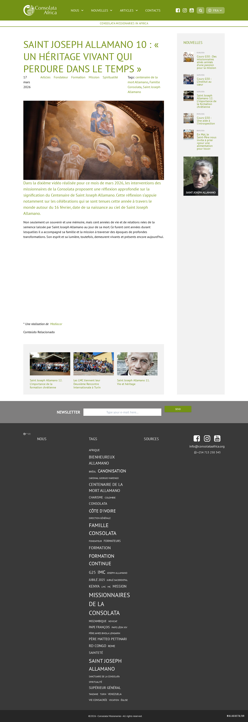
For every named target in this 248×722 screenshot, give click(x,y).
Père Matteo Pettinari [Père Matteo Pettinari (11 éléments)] (108, 639)
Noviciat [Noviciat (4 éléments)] (112, 621)
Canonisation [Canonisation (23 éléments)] (112, 471)
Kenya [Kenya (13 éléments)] (94, 586)
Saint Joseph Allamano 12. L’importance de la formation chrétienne (46, 384)
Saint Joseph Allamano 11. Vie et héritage (133, 382)
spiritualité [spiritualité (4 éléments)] (95, 682)
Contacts (153, 10)
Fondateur (61, 77)
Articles (129, 10)
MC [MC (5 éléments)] (109, 586)
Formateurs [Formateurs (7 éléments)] (112, 541)
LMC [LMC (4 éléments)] (103, 586)
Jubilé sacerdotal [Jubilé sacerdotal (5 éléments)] (117, 579)
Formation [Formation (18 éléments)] (100, 547)
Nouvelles (102, 10)
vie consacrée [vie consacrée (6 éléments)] (98, 700)
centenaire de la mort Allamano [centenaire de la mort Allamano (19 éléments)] (106, 487)
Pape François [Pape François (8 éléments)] (99, 627)
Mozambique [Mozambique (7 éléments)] (98, 621)
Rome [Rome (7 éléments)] (111, 646)
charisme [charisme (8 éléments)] (96, 497)
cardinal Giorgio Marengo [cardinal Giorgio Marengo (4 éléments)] (104, 478)
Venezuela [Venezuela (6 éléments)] (115, 694)
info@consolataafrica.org (207, 446)
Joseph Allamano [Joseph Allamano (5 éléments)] (117, 572)
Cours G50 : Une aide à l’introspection (206, 120)
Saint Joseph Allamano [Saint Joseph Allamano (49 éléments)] (105, 664)
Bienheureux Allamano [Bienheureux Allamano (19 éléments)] (101, 460)
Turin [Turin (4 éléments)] (103, 694)
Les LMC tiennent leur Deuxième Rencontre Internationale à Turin (87, 384)
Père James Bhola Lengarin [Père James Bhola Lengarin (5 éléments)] (104, 633)
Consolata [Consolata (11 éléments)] (98, 503)
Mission (94, 77)
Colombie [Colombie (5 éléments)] (110, 497)
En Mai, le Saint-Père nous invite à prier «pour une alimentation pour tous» (206, 141)
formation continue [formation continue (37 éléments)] (101, 560)
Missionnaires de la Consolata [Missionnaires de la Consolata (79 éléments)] (109, 604)
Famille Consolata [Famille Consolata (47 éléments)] (102, 529)
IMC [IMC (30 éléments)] (101, 572)
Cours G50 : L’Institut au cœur (204, 81)
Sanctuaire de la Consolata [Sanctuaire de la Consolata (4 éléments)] (104, 676)
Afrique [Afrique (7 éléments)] (94, 450)
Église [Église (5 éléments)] (124, 699)
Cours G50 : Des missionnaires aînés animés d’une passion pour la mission (207, 62)
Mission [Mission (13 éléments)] (119, 586)
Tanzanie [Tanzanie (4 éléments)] (93, 694)
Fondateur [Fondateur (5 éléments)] (95, 541)
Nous (77, 10)
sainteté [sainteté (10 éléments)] (96, 653)
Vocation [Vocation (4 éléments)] (114, 700)
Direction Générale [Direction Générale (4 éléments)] (100, 518)
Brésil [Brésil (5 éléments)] (92, 471)
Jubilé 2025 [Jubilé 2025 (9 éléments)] (97, 580)
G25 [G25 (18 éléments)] (92, 572)
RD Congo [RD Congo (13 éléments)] (97, 645)
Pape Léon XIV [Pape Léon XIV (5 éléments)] (119, 627)
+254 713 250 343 (209, 452)
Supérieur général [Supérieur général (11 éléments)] (105, 687)
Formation (78, 77)
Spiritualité (110, 77)
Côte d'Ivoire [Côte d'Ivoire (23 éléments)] (102, 511)
